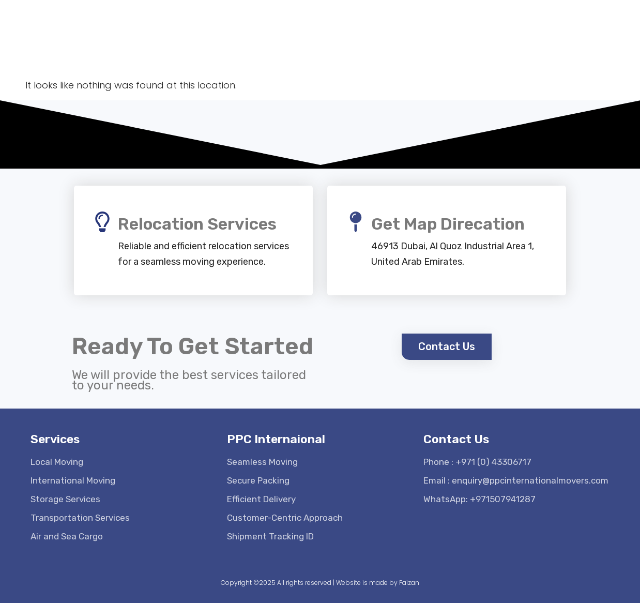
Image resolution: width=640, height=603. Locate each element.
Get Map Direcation (448, 224)
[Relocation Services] (102, 222)
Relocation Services (197, 224)
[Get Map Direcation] (355, 222)
